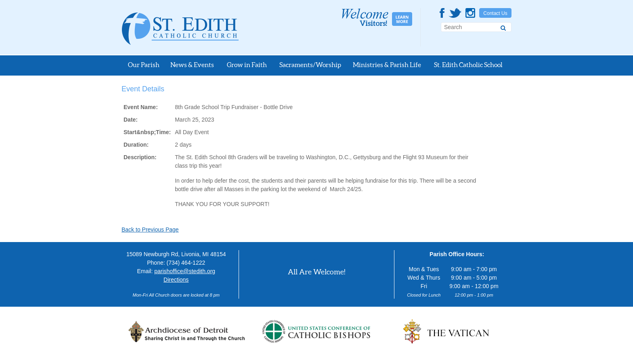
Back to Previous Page (150, 229)
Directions (176, 279)
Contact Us (495, 13)
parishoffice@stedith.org (184, 271)
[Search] (503, 27)
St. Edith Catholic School (468, 64)
